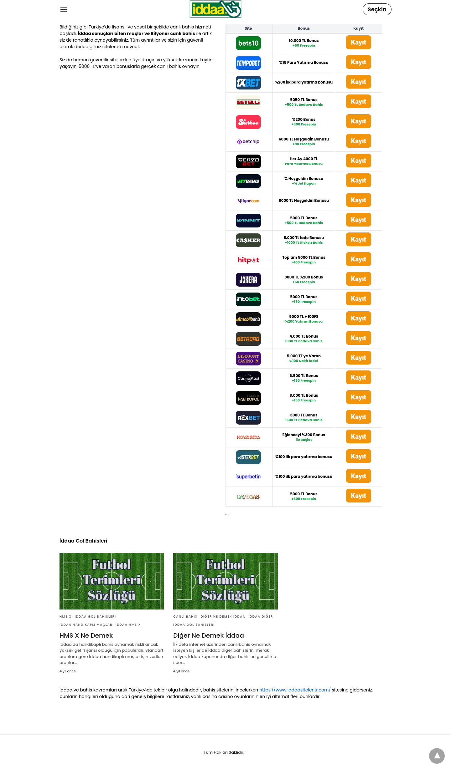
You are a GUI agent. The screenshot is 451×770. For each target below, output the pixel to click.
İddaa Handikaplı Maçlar (86, 624)
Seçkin (377, 9)
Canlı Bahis (185, 616)
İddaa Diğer (260, 616)
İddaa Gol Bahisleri (95, 616)
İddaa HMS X (128, 624)
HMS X (66, 616)
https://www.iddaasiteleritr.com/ (295, 690)
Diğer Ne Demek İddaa (222, 616)
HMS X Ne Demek (86, 635)
